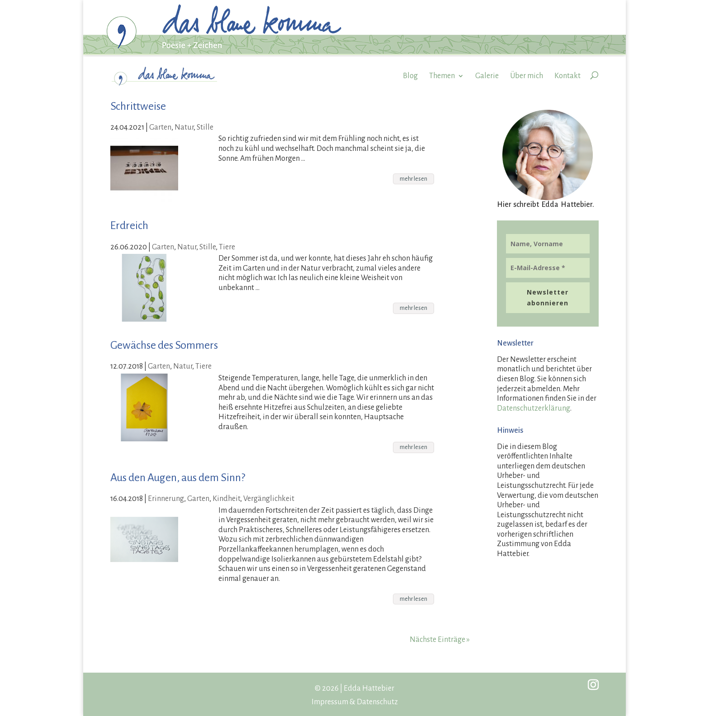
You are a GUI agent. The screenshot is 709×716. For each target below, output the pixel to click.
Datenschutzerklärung (533, 408)
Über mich (526, 76)
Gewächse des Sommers (164, 345)
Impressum (330, 702)
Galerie (487, 76)
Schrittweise (138, 106)
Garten (160, 127)
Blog (410, 76)
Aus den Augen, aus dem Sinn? (177, 477)
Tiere (227, 247)
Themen (442, 76)
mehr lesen (413, 179)
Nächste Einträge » (440, 640)
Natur (184, 127)
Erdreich (129, 225)
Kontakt (567, 76)
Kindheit (226, 499)
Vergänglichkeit (268, 499)
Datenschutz (377, 702)
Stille (205, 127)
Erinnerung (166, 499)
